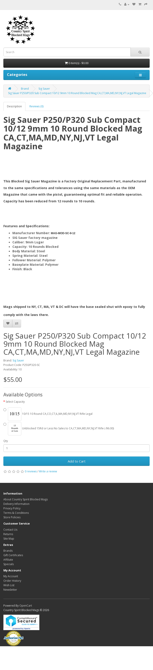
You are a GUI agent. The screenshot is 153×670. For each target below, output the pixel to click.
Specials (8, 564)
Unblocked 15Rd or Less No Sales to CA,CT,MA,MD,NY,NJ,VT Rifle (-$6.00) (58, 428)
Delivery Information (16, 504)
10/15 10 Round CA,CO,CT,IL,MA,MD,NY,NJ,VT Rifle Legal (47, 414)
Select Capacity (15, 402)
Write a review (48, 471)
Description (14, 106)
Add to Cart (77, 461)
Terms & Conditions (16, 513)
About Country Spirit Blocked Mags (25, 499)
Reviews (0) (36, 106)
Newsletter (10, 590)
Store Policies (11, 517)
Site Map (8, 538)
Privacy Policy (11, 508)
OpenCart (25, 605)
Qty (5, 441)
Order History (12, 581)
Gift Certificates (13, 555)
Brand (25, 89)
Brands (8, 551)
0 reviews (31, 471)
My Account (10, 576)
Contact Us (10, 530)
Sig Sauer (44, 89)
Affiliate (8, 560)
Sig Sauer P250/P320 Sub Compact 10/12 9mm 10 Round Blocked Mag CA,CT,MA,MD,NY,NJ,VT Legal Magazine (77, 93)
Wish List (8, 585)
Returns (8, 534)
